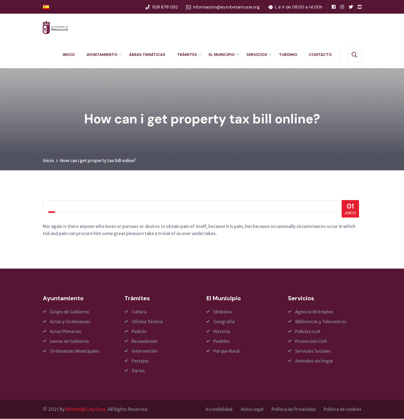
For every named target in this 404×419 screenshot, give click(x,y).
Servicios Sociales (313, 351)
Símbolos (222, 312)
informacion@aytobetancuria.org (226, 7)
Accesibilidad (218, 409)
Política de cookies (343, 409)
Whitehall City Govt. (86, 409)
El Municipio (222, 54)
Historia (221, 331)
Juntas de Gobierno (69, 341)
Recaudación (144, 341)
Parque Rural (226, 351)
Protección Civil (311, 341)
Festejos (140, 361)
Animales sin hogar (314, 361)
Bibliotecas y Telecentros (321, 322)
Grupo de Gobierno (69, 312)
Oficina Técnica (147, 322)
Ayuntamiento (102, 54)
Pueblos (221, 341)
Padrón (139, 331)
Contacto (320, 54)
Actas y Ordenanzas (70, 322)
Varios (138, 371)
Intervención (145, 351)
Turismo (288, 54)
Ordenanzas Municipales (75, 351)
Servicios (257, 54)
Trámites (187, 54)
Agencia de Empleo (314, 312)
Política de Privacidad (293, 409)
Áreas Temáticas (147, 54)
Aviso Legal (252, 409)
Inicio (69, 54)
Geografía (224, 322)
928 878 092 (165, 7)
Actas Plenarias (65, 331)
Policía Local (307, 331)
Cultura (139, 312)
